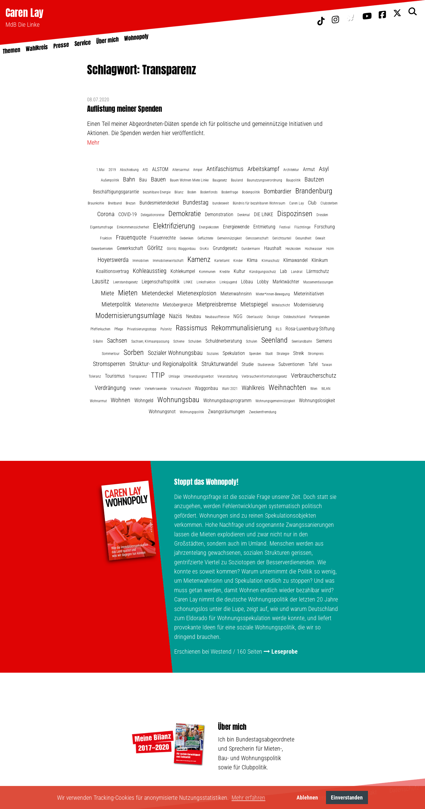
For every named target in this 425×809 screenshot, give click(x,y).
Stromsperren (109, 364)
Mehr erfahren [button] (248, 797)
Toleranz (95, 376)
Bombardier (277, 191)
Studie (248, 364)
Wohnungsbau (178, 399)
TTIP (158, 375)
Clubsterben (329, 203)
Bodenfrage (229, 192)
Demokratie (184, 213)
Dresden (322, 215)
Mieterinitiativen (309, 294)
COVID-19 (127, 214)
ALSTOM (160, 169)
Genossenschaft (257, 238)
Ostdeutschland (294, 317)
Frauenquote (131, 237)
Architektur (291, 170)
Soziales (213, 354)
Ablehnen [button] (307, 797)
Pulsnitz (166, 329)
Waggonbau (206, 388)
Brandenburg (313, 191)
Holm (330, 249)
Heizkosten (293, 249)
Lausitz (100, 281)
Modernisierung (309, 305)
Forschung (324, 227)
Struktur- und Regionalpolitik (163, 364)
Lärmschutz (317, 271)
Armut (309, 169)
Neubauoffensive (217, 317)
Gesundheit (303, 238)
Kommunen (207, 272)
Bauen (158, 179)
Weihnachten (287, 387)
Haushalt (272, 248)
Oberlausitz (255, 317)
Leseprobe (284, 651)
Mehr (93, 142)
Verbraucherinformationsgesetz (264, 376)
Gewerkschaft (130, 248)
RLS (278, 329)
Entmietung (264, 227)
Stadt (269, 354)
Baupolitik (293, 180)
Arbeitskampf (263, 169)
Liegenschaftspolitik (161, 282)
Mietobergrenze (178, 305)
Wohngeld (143, 400)
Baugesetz (219, 180)
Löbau (247, 282)
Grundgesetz (225, 248)
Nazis (175, 316)
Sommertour (111, 354)
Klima (252, 260)
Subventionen (291, 364)
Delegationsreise (152, 215)
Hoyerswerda (113, 259)
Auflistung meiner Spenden (124, 109)
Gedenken (186, 238)
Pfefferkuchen (100, 329)
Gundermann (250, 249)
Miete (107, 293)
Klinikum (320, 260)
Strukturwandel (219, 364)
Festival (284, 227)
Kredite (225, 272)
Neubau (193, 316)
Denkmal (243, 215)
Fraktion (106, 238)
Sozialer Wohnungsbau (175, 352)
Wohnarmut (98, 401)
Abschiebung (129, 170)
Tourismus (115, 376)
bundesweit (220, 203)
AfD (145, 170)
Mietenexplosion (196, 293)
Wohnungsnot (162, 411)
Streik (298, 353)
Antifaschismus (224, 169)
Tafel (313, 364)
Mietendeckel (157, 293)
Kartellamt (221, 261)
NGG (238, 316)
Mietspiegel (254, 304)
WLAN (325, 389)
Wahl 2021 (230, 389)
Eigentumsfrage (101, 227)
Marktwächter (286, 282)
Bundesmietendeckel (159, 203)
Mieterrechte (147, 305)
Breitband (115, 203)
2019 (112, 170)
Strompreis (316, 354)
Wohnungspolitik (192, 412)
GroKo (204, 249)
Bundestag (196, 202)
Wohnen (120, 400)
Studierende (266, 365)
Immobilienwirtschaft (168, 261)
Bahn (129, 179)
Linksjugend (228, 282)
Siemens (324, 341)
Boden (191, 192)
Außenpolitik (110, 180)
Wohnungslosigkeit (317, 400)
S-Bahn (98, 341)
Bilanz (178, 192)
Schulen (251, 341)
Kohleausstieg (150, 270)
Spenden (255, 354)
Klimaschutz (270, 261)
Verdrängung (110, 387)
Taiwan (327, 365)
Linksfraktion (206, 282)
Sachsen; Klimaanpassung (150, 341)
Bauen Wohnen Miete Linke (189, 180)
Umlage (174, 376)
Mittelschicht (281, 305)
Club (312, 203)
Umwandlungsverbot (198, 376)
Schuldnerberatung (223, 341)
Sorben (134, 352)
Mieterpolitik (116, 304)
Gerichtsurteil (281, 238)
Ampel (197, 170)
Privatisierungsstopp (141, 329)
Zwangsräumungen (226, 411)
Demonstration (219, 214)
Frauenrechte (163, 238)
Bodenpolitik (251, 192)
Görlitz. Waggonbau (181, 249)
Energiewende (236, 227)
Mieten (128, 293)
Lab (283, 271)
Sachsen (117, 340)
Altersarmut (180, 170)
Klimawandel (295, 260)
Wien (313, 389)
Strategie (283, 354)
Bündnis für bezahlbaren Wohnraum (259, 203)
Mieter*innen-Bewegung (273, 294)
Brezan (131, 203)
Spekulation (234, 353)
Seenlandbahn (302, 341)
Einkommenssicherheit (133, 227)
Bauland (237, 180)
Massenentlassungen (318, 282)
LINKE (188, 282)
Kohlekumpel (182, 271)
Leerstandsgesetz (125, 282)
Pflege (118, 329)
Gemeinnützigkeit (229, 238)
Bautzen (314, 179)
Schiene (178, 341)
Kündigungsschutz (262, 272)
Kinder (238, 261)
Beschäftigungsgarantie (116, 192)
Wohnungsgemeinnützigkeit (275, 401)
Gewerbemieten (102, 249)
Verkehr (135, 389)
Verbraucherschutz (313, 375)
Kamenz (198, 259)
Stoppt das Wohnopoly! (206, 482)
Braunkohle (96, 203)
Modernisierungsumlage (130, 315)
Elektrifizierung (174, 226)
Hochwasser (313, 249)
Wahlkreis (253, 387)
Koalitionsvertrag (112, 271)
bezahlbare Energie (156, 192)
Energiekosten (209, 227)
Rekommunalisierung (241, 328)
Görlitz (155, 247)
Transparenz (138, 376)
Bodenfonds (208, 192)
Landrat (296, 272)
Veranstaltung (227, 376)
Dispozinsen (294, 213)
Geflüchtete (205, 238)
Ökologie (273, 317)
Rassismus (191, 328)
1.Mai (100, 170)
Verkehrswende (156, 389)
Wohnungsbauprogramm (227, 400)
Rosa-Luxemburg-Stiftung (310, 329)
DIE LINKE (263, 214)
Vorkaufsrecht (180, 389)
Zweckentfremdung (262, 412)
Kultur (239, 271)
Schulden (194, 341)
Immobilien (140, 261)
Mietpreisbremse (216, 304)
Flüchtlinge (302, 227)
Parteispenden (319, 317)
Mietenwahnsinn (236, 294)
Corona (105, 214)
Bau (143, 180)
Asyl (324, 169)
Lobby (263, 282)
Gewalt (320, 238)
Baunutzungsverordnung (264, 180)
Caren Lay (25, 13)
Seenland (274, 340)
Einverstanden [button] (347, 797)
